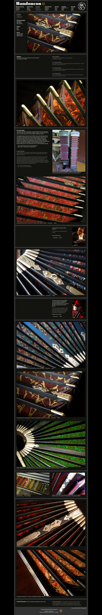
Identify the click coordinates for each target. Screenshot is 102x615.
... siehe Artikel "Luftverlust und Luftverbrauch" (26, 146)
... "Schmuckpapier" (27, 495)
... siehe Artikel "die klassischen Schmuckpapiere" (27, 145)
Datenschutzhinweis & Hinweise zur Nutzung (49, 612)
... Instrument (48, 295)
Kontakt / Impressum (49, 611)
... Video (54, 223)
